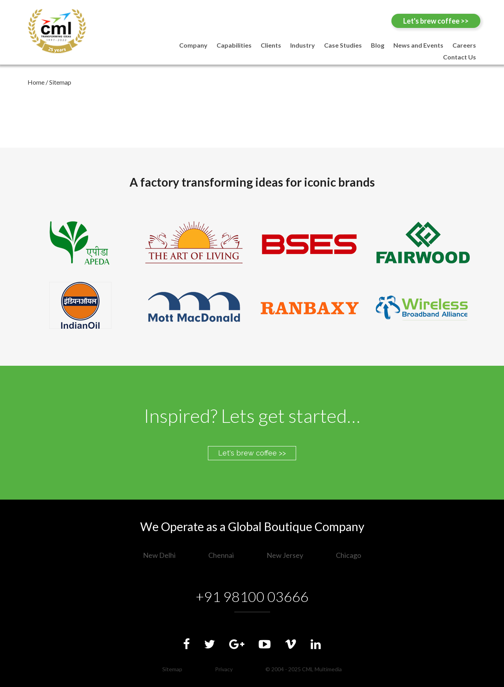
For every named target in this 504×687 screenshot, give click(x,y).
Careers (464, 45)
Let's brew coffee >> (436, 21)
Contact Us (459, 57)
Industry (302, 45)
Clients (271, 45)
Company (193, 45)
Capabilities (234, 45)
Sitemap (172, 669)
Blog (377, 45)
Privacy (224, 669)
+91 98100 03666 (252, 596)
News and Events (418, 45)
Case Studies (343, 45)
